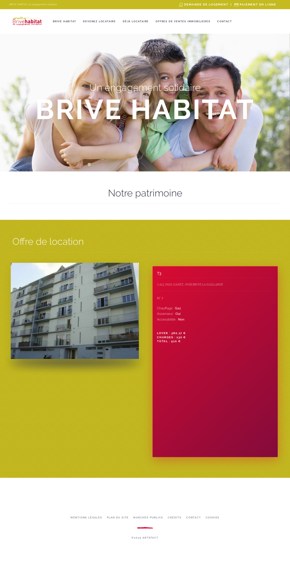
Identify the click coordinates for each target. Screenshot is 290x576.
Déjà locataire (136, 21)
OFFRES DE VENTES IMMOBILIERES (183, 21)
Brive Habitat (64, 21)
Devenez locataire (99, 21)
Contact (224, 21)
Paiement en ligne (258, 4)
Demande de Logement (206, 4)
